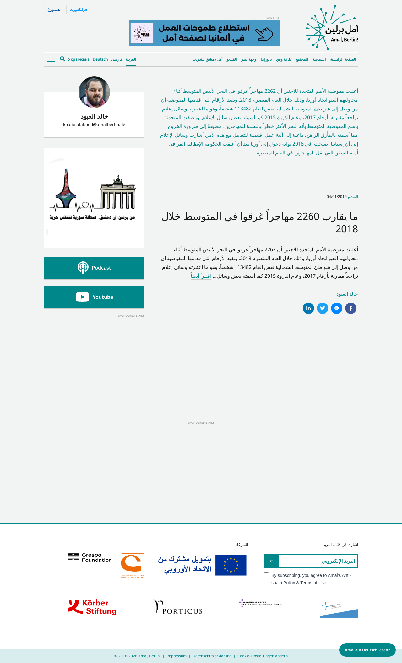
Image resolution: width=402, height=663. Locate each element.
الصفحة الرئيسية (343, 59)
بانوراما (266, 59)
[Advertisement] (94, 357)
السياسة (319, 59)
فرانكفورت (78, 9)
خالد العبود (347, 293)
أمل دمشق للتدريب (207, 59)
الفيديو (232, 59)
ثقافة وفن (283, 59)
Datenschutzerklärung (212, 656)
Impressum (176, 656)
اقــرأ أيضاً (201, 275)
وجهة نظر (248, 59)
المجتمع (302, 59)
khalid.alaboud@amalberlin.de (94, 124)
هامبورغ (53, 9)
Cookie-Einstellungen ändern (262, 656)
